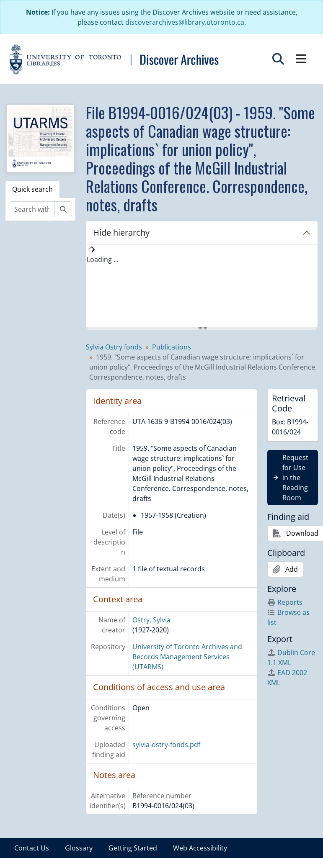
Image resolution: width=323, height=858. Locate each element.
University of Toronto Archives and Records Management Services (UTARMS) (187, 656)
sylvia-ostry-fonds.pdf (166, 744)
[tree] (202, 286)
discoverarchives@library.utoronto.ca (184, 22)
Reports (284, 602)
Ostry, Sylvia (151, 619)
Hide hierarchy (121, 232)
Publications (171, 347)
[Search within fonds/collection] (32, 209)
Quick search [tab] (32, 189)
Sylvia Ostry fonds (114, 347)
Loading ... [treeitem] (103, 259)
